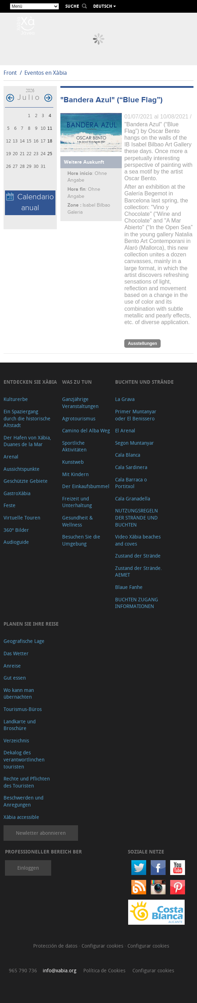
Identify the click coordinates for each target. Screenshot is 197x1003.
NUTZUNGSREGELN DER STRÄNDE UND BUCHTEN (136, 517)
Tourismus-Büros (23, 709)
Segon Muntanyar (134, 442)
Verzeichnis (16, 740)
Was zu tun (77, 381)
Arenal (11, 456)
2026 (30, 90)
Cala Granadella (132, 498)
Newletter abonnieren (41, 832)
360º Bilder (16, 530)
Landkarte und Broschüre (20, 725)
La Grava (125, 399)
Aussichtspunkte (22, 469)
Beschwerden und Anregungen (23, 801)
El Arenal (125, 430)
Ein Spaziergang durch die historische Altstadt (27, 418)
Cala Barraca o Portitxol (131, 483)
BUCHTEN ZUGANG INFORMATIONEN (136, 603)
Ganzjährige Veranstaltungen (80, 402)
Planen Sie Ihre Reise (31, 623)
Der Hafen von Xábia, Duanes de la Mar (27, 441)
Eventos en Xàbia (45, 73)
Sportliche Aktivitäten (74, 446)
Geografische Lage (24, 641)
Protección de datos (56, 945)
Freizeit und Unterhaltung (77, 502)
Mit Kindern (75, 474)
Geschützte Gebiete (26, 481)
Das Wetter (16, 653)
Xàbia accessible (21, 817)
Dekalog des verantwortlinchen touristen (24, 759)
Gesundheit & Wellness (77, 521)
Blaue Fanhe (129, 587)
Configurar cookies (103, 945)
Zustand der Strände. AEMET (138, 571)
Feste (10, 505)
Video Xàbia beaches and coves (138, 540)
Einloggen (28, 867)
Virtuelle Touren (22, 517)
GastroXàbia (17, 493)
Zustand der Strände (138, 555)
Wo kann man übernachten (19, 693)
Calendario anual (30, 202)
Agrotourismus (78, 418)
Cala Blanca (127, 454)
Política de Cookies (104, 970)
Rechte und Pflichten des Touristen (27, 782)
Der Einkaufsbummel (85, 486)
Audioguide (16, 542)
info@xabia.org (59, 970)
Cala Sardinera (131, 467)
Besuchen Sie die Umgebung (81, 540)
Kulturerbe (16, 399)
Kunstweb (73, 461)
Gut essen (15, 677)
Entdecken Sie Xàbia (30, 381)
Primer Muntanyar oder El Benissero (135, 415)
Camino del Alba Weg (86, 430)
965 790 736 (23, 970)
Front (10, 73)
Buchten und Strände (144, 381)
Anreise (12, 665)
